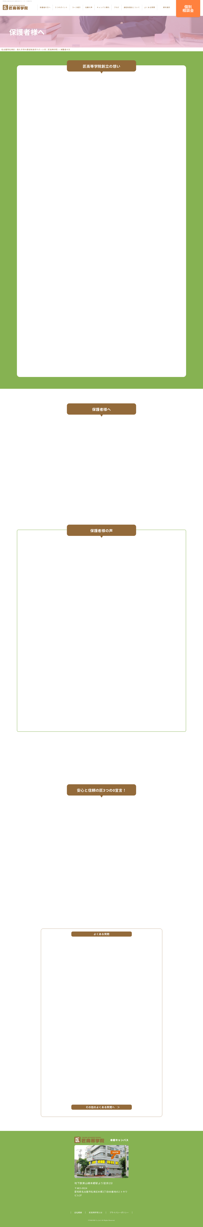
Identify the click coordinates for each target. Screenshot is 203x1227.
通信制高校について (132, 7)
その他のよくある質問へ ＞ (101, 1107)
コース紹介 (76, 7)
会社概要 (78, 1212)
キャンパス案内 (103, 7)
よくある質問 (149, 7)
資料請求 (166, 7)
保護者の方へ (45, 7)
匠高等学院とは (95, 1212)
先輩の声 (88, 7)
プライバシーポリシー (119, 1212)
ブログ (116, 7)
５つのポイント (61, 7)
